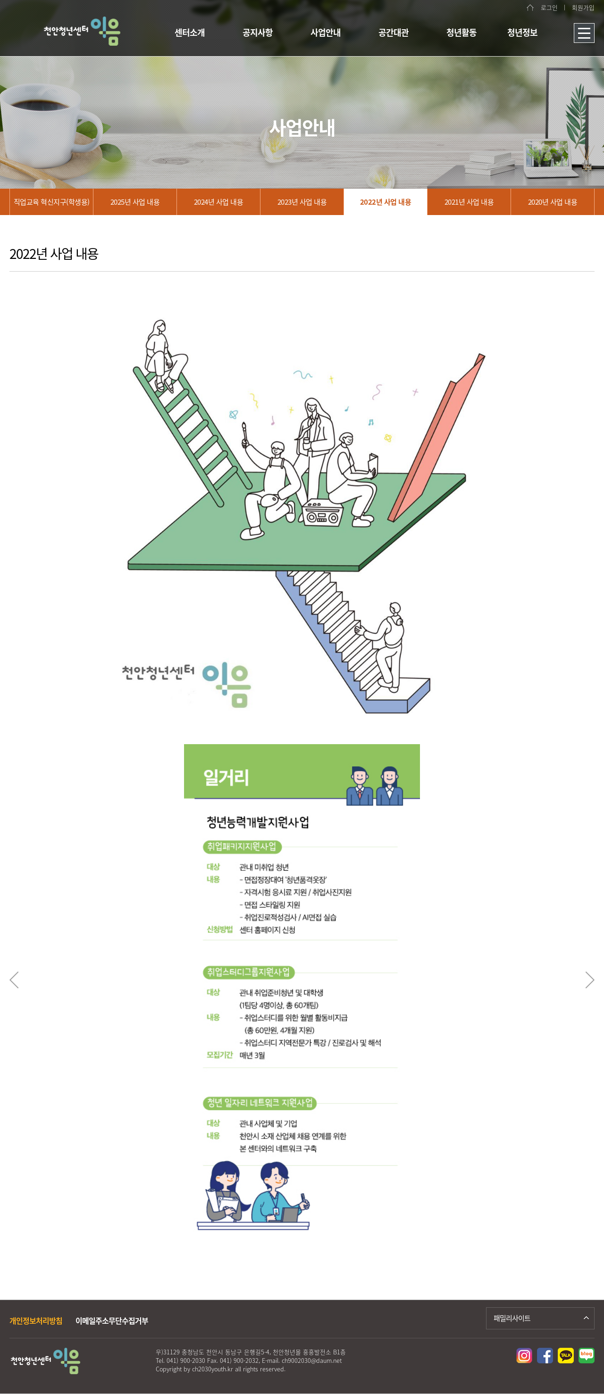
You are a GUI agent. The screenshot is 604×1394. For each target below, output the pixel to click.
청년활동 (461, 32)
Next (590, 979)
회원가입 (583, 7)
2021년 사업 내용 (469, 202)
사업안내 (325, 32)
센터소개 (190, 32)
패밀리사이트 (512, 1318)
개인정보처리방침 (35, 1320)
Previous (14, 979)
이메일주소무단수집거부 (112, 1320)
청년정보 (522, 32)
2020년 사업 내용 (553, 202)
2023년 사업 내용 (302, 202)
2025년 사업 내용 (135, 202)
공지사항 (258, 32)
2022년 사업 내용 (385, 202)
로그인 (549, 7)
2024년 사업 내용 (218, 202)
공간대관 (393, 32)
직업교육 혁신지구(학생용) (52, 202)
